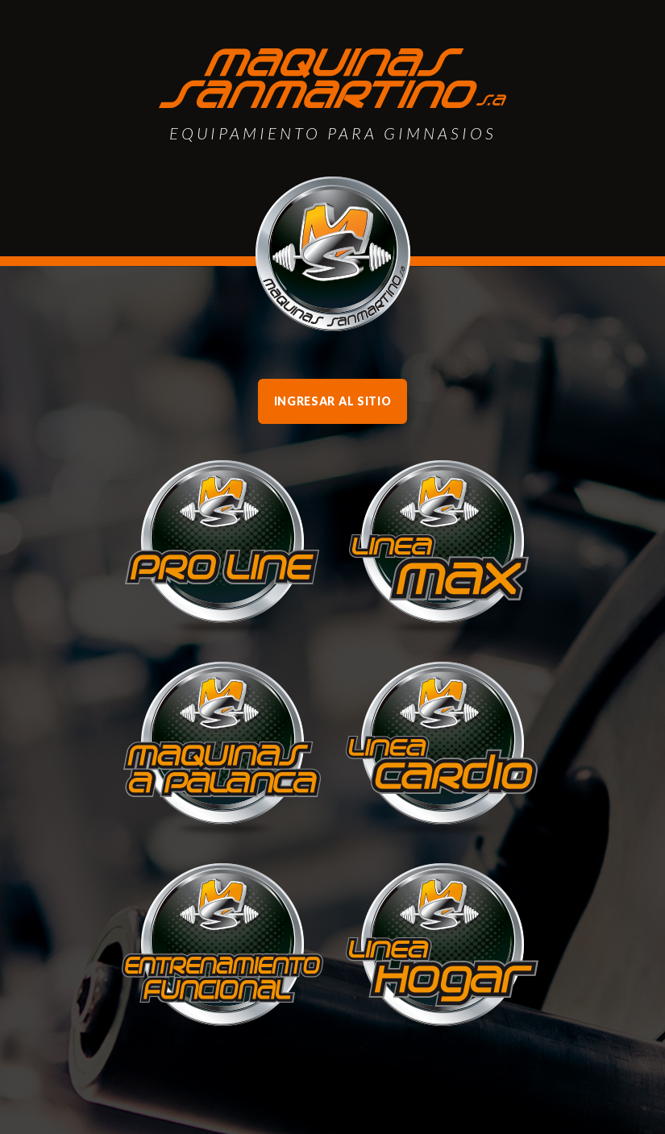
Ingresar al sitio (333, 401)
